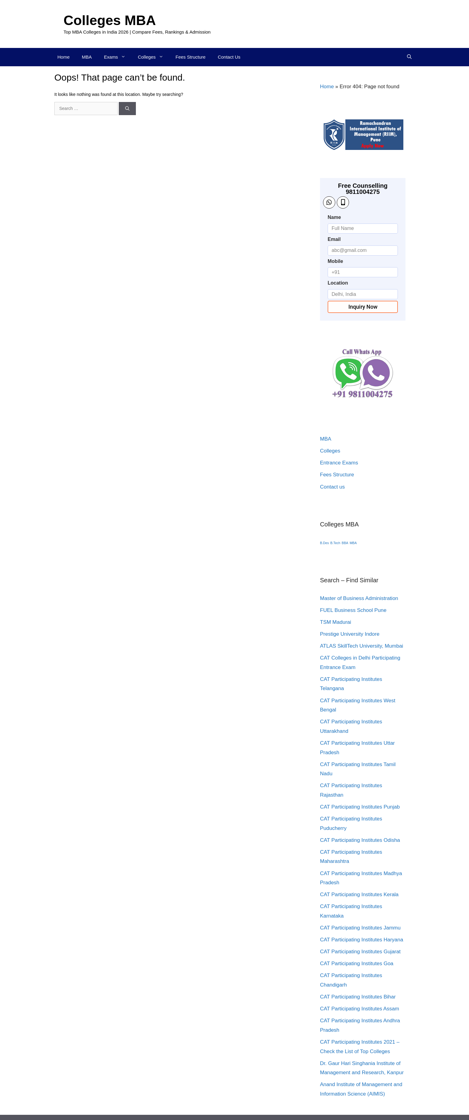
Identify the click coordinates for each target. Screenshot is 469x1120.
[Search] (127, 108)
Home (63, 57)
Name (334, 217)
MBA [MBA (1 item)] (353, 543)
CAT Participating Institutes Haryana (361, 940)
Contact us (332, 487)
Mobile (335, 261)
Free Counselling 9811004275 (362, 188)
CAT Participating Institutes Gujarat (360, 952)
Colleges (153, 57)
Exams (118, 57)
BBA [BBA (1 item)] (345, 543)
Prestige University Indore (350, 634)
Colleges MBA (110, 20)
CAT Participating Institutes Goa (356, 963)
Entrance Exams (339, 463)
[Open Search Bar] (409, 57)
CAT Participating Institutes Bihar (358, 997)
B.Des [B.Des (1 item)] (324, 543)
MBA (87, 57)
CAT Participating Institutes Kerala (359, 894)
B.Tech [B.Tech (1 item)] (335, 543)
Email (334, 239)
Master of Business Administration (359, 598)
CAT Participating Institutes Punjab (360, 807)
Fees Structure (190, 57)
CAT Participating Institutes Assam (359, 1009)
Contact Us (229, 57)
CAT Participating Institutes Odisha (360, 840)
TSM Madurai (335, 622)
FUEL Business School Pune (353, 610)
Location (338, 282)
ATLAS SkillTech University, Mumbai (361, 646)
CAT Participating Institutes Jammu (360, 928)
